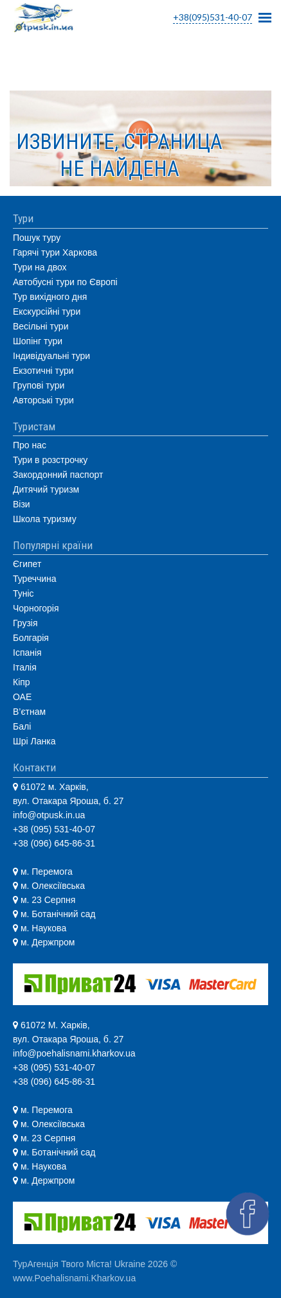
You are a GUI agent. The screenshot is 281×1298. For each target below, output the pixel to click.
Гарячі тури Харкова (55, 252)
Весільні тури (40, 326)
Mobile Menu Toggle (264, 14)
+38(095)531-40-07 (212, 17)
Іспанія (27, 652)
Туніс (23, 593)
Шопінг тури (37, 341)
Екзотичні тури (43, 370)
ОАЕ (22, 697)
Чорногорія (36, 608)
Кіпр (21, 682)
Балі (22, 726)
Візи (21, 504)
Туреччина (35, 579)
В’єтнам (29, 711)
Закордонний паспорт (58, 474)
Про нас (29, 445)
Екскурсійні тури (46, 311)
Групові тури (38, 385)
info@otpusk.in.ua (49, 815)
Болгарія (31, 638)
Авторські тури (43, 400)
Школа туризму (45, 519)
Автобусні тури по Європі (65, 282)
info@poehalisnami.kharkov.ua (74, 1053)
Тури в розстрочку (50, 460)
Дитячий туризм (46, 489)
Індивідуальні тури (51, 356)
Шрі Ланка (34, 741)
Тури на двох (40, 267)
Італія (25, 667)
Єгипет (27, 564)
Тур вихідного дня (50, 297)
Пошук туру (36, 237)
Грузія (25, 623)
